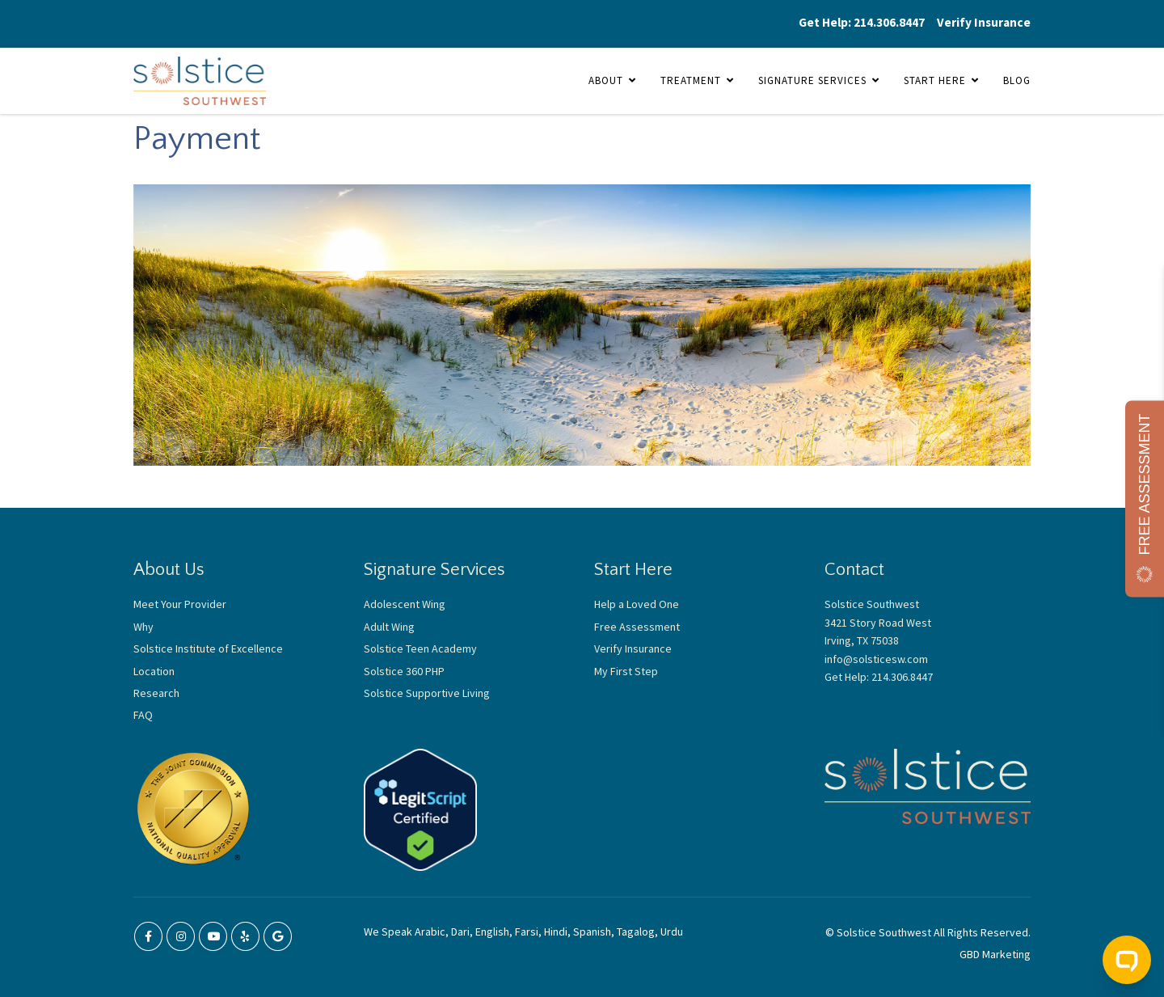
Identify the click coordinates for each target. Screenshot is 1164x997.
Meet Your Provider (179, 604)
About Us (169, 570)
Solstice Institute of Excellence (208, 648)
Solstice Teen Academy (420, 648)
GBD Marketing (995, 954)
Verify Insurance (984, 22)
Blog (1017, 80)
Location (154, 671)
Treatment (690, 80)
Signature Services (812, 80)
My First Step (626, 671)
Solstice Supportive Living (427, 693)
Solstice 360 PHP (404, 671)
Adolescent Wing (404, 604)
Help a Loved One (636, 604)
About (605, 80)
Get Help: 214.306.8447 (862, 22)
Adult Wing (389, 626)
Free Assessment (637, 626)
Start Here (935, 80)
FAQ (143, 715)
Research (156, 693)
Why (143, 626)
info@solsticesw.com (876, 659)
